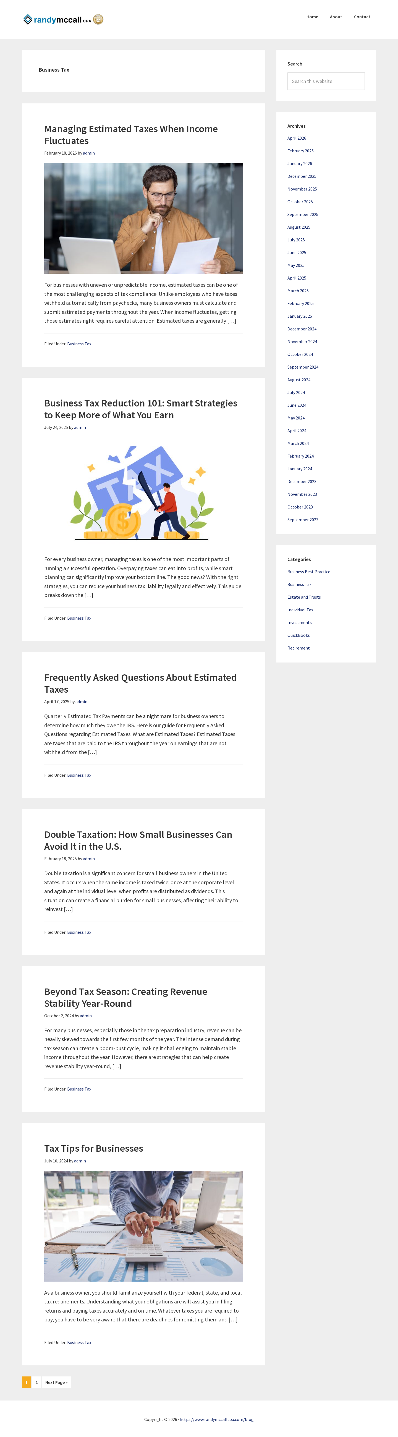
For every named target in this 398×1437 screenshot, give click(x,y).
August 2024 (298, 379)
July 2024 (296, 392)
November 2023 (302, 494)
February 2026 (300, 150)
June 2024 (296, 405)
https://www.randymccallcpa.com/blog (217, 1418)
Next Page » (56, 1383)
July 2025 (296, 239)
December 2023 (301, 481)
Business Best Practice (308, 571)
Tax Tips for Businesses (93, 1148)
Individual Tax (300, 609)
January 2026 (299, 163)
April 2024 (296, 430)
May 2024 (296, 418)
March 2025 (298, 290)
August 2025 (298, 227)
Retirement (298, 648)
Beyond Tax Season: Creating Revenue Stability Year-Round (125, 997)
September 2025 (302, 214)
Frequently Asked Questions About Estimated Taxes (140, 683)
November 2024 (302, 341)
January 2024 (299, 468)
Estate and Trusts (304, 597)
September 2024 (302, 367)
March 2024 (298, 443)
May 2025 (296, 265)
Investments (299, 622)
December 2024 (301, 329)
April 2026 (296, 138)
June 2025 (296, 252)
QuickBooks (298, 635)
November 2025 (302, 189)
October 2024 (300, 354)
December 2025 (301, 176)
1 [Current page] (28, 1383)
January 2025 (299, 316)
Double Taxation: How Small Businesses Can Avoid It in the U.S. (138, 840)
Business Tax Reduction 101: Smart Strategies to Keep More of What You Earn (140, 409)
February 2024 (300, 456)
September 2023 (302, 519)
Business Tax (79, 343)
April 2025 (296, 278)
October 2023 (300, 507)
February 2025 (300, 303)
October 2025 (300, 201)
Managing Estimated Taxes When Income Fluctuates (131, 134)
